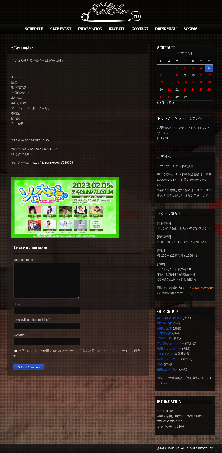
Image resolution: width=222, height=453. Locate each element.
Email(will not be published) (31, 319)
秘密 (160, 364)
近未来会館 (164, 333)
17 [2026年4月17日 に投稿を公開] (193, 82)
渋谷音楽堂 (164, 328)
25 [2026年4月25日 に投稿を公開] (201, 89)
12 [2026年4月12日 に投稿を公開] (209, 75)
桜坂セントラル (167, 369)
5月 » (170, 102)
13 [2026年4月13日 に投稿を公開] (161, 82)
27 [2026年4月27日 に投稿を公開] (161, 96)
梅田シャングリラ (169, 349)
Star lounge (165, 323)
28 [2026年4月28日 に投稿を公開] (169, 96)
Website (18, 335)
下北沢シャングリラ (170, 343)
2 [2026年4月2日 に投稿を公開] (185, 68)
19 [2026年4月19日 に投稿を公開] (209, 82)
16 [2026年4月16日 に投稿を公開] (185, 82)
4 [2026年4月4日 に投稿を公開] (201, 68)
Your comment (23, 259)
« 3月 (160, 102)
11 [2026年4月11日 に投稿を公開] (201, 75)
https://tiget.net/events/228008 (52, 162)
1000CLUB (164, 338)
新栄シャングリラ (169, 359)
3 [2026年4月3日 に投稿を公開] (193, 68)
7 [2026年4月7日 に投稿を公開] (169, 75)
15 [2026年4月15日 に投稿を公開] (177, 82)
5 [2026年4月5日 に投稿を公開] (209, 68)
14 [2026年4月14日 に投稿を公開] (169, 82)
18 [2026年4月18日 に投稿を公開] (201, 82)
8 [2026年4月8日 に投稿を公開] (177, 75)
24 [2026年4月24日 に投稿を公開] (193, 89)
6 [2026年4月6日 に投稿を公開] (161, 75)
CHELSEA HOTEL (169, 318)
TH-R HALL (165, 354)
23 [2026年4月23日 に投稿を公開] (185, 89)
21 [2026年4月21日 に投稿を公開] (169, 89)
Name (17, 304)
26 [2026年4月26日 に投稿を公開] (209, 89)
